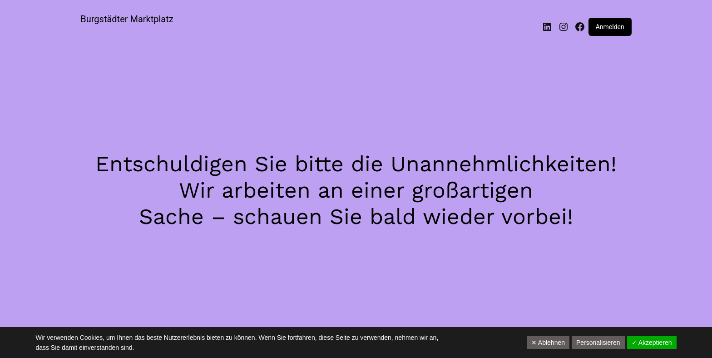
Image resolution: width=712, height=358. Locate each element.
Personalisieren (598, 342)
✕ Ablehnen (548, 342)
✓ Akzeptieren (652, 342)
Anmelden (610, 26)
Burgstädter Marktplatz (126, 19)
